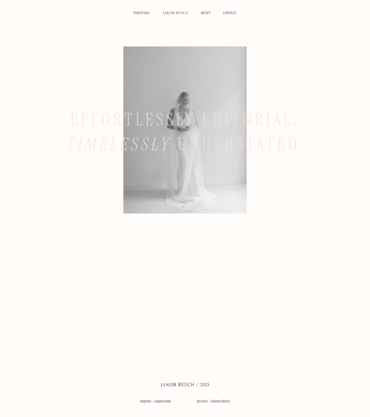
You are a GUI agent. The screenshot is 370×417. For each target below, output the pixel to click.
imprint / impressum (155, 401)
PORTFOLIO (142, 13)
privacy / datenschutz (213, 401)
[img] (175, 11)
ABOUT (205, 13)
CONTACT (229, 13)
